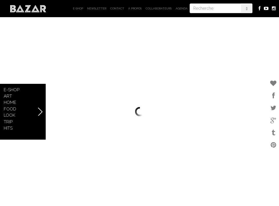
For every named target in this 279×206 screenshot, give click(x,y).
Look (9, 115)
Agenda (182, 8)
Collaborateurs (159, 8)
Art (8, 96)
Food (10, 109)
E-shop (78, 8)
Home (10, 102)
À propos (135, 8)
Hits (8, 128)
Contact (117, 8)
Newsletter (96, 8)
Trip (8, 121)
